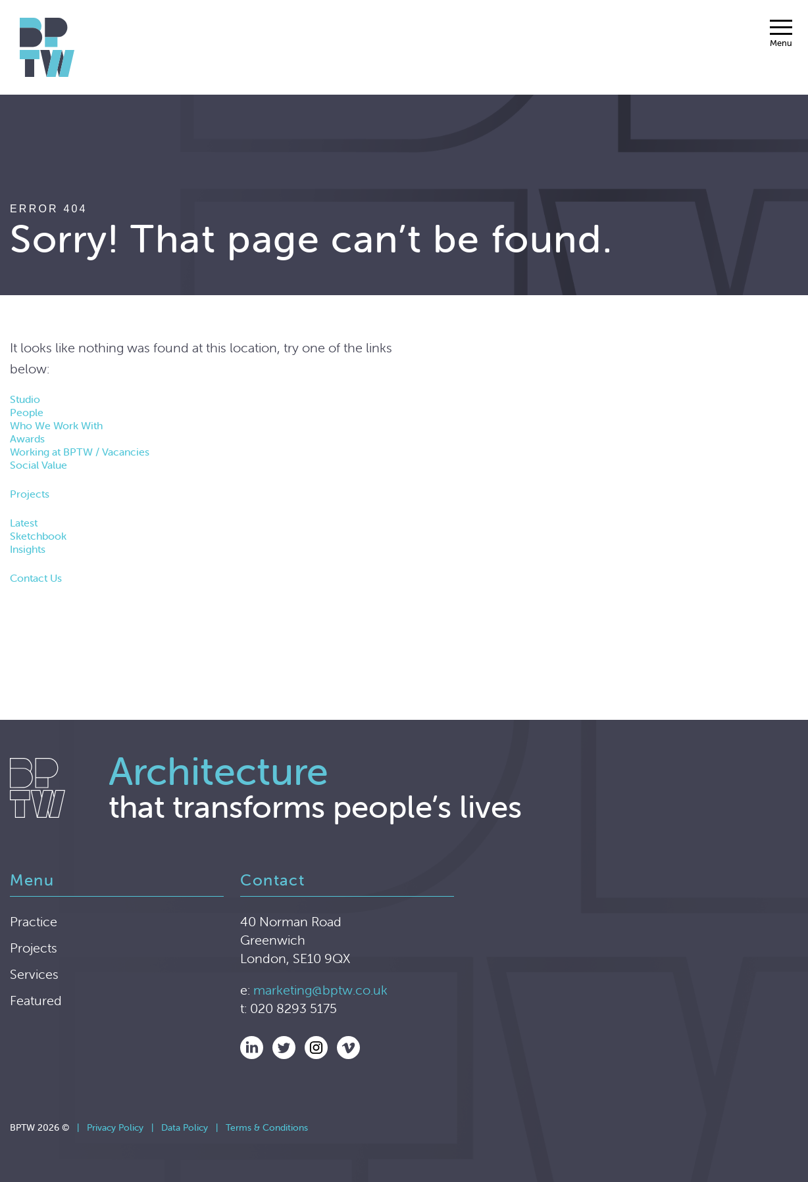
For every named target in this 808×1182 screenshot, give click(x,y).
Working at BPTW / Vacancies (79, 451)
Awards (27, 438)
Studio (25, 399)
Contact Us (36, 577)
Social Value (38, 464)
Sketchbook (38, 535)
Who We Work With (56, 425)
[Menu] (781, 33)
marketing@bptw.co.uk (320, 989)
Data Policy (184, 1127)
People (26, 412)
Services (34, 974)
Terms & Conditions (267, 1127)
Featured (36, 1000)
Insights (27, 549)
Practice (33, 921)
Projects (29, 493)
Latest (24, 522)
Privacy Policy (115, 1127)
